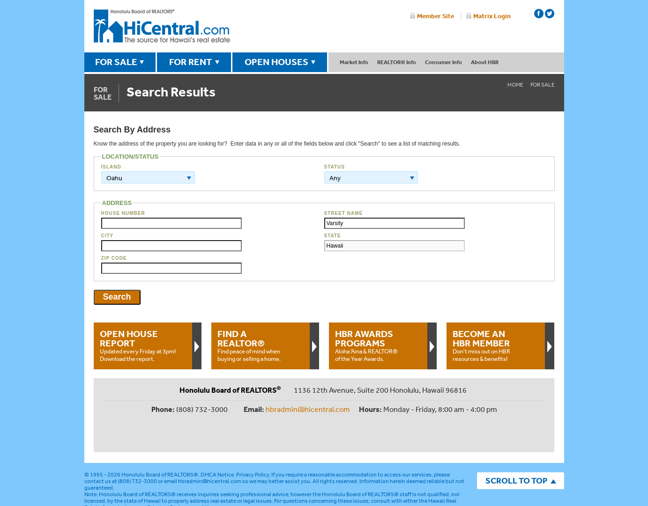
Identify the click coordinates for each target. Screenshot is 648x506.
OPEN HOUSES (276, 61)
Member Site (435, 16)
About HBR (485, 62)
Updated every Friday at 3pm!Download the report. (143, 345)
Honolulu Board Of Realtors (162, 26)
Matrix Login (492, 16)
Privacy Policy (252, 443)
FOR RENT (190, 61)
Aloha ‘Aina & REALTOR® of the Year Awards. (378, 345)
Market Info (354, 62)
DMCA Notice (217, 443)
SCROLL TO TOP (516, 449)
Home (515, 84)
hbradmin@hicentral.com (308, 409)
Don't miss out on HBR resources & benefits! (496, 345)
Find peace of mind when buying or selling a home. (260, 345)
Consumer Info (443, 62)
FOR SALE (116, 61)
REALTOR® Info (396, 62)
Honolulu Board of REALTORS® (159, 443)
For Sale (542, 84)
